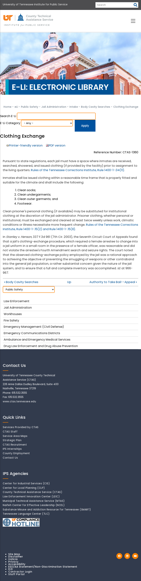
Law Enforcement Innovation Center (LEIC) (31, 496)
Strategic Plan (12, 440)
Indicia (13, 559)
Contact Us (10, 458)
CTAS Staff (10, 431)
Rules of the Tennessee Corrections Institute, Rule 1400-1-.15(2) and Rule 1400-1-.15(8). (70, 227)
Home (7, 107)
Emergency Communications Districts (32, 333)
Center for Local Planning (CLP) (24, 488)
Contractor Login (20, 571)
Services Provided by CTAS (21, 427)
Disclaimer (15, 556)
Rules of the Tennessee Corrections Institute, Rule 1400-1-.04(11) (77, 170)
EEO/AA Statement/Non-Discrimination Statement (42, 567)
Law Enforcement (16, 301)
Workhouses (13, 314)
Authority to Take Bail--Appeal (113, 282)
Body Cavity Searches (96, 107)
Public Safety (29, 107)
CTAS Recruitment (15, 444)
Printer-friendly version (26, 145)
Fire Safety (11, 320)
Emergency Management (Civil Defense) (34, 327)
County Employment (16, 453)
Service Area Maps (15, 436)
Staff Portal (16, 574)
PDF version (57, 145)
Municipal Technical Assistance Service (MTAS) (34, 501)
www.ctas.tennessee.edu (19, 401)
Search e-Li (8, 116)
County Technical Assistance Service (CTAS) (32, 492)
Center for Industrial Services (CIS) (26, 483)
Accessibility (17, 564)
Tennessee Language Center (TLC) (26, 514)
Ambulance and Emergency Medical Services (37, 339)
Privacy (13, 562)
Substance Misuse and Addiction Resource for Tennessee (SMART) (47, 509)
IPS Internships (12, 449)
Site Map (14, 554)
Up (69, 282)
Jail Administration (53, 107)
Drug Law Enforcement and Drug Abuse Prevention (41, 346)
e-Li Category (10, 123)
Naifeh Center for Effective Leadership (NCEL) (34, 505)
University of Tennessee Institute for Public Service (35, 4)
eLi (16, 107)
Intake (74, 107)
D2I (10, 569)
